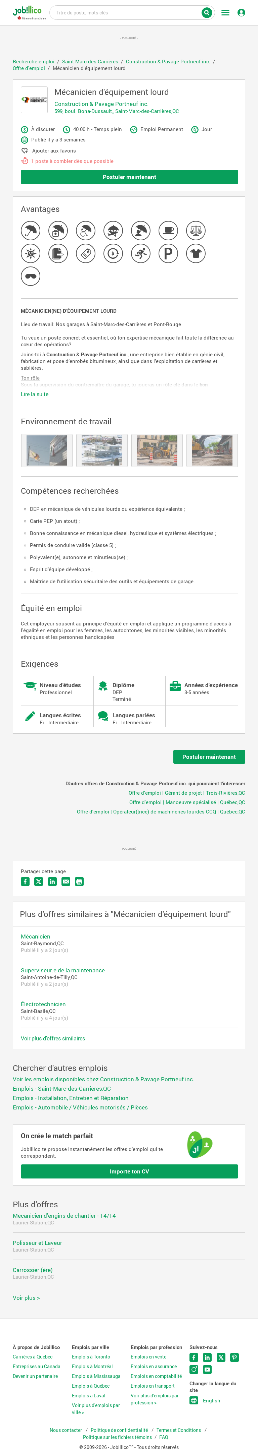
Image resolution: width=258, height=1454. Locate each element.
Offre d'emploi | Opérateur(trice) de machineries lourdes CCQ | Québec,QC (161, 811)
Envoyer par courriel (65, 881)
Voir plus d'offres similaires (53, 1038)
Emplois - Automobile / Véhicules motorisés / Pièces (80, 1107)
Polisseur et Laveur (37, 1243)
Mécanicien (35, 936)
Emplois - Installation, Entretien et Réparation (71, 1098)
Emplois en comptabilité (156, 1376)
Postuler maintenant (129, 177)
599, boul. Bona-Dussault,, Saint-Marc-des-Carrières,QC (116, 111)
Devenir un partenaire (35, 1376)
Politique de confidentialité (120, 1430)
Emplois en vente (148, 1357)
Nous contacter (66, 1430)
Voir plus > (26, 1297)
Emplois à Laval (88, 1396)
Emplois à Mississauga (96, 1376)
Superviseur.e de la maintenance (63, 970)
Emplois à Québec (91, 1386)
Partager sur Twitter (38, 881)
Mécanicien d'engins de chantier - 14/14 (64, 1215)
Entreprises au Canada (36, 1367)
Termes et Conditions (179, 1430)
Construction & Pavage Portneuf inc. (101, 104)
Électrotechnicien (43, 1004)
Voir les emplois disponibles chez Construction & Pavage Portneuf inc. (104, 1079)
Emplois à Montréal (92, 1367)
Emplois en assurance (154, 1367)
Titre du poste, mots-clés (132, 12)
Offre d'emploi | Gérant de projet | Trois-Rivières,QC (187, 792)
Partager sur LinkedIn (52, 881)
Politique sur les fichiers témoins (117, 1437)
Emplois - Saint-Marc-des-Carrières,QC (62, 1088)
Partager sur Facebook (25, 881)
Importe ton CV (129, 1171)
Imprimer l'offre (79, 881)
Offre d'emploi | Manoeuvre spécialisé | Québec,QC (187, 802)
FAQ (163, 1437)
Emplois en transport (153, 1386)
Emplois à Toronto (91, 1357)
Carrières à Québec (32, 1357)
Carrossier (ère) (33, 1270)
